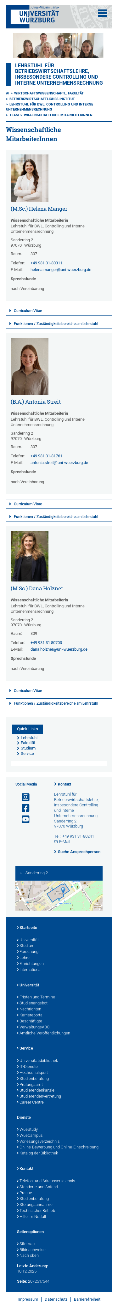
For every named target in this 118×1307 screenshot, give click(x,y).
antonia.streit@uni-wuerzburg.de (59, 462)
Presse (24, 1193)
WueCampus (30, 1136)
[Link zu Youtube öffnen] (23, 819)
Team (14, 115)
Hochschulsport (32, 1073)
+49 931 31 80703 (46, 642)
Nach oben (28, 1256)
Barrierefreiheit (87, 1299)
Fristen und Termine (36, 997)
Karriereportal (30, 1015)
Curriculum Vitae (28, 311)
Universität (28, 940)
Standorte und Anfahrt (37, 1187)
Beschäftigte (29, 1021)
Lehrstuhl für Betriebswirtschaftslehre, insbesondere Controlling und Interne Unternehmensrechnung (59, 74)
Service (25, 1048)
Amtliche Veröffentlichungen (43, 1033)
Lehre (23, 958)
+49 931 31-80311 (46, 263)
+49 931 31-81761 (46, 456)
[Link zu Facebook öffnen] (23, 808)
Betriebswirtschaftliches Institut (42, 99)
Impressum (28, 1299)
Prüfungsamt (30, 1085)
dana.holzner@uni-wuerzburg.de (59, 649)
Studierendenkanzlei (36, 1090)
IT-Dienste (27, 1067)
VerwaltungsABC (33, 1027)
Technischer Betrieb (36, 1211)
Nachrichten (29, 1009)
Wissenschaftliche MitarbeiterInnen (58, 115)
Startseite (27, 928)
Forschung (27, 952)
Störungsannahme (35, 1205)
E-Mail (64, 841)
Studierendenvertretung (39, 1096)
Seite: (22, 1281)
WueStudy (27, 1130)
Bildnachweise (31, 1250)
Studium (26, 946)
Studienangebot (32, 1003)
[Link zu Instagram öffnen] (23, 797)
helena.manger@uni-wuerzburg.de (61, 269)
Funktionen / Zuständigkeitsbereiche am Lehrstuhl (56, 324)
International (29, 970)
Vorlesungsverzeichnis (38, 1142)
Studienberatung (33, 1079)
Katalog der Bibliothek (37, 1153)
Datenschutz (56, 1299)
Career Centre (30, 1102)
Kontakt (64, 784)
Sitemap (26, 1244)
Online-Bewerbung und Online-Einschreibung (57, 1147)
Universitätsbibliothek (37, 1061)
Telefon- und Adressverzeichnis (46, 1181)
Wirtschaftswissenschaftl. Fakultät (49, 93)
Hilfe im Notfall (31, 1217)
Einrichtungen (30, 964)
